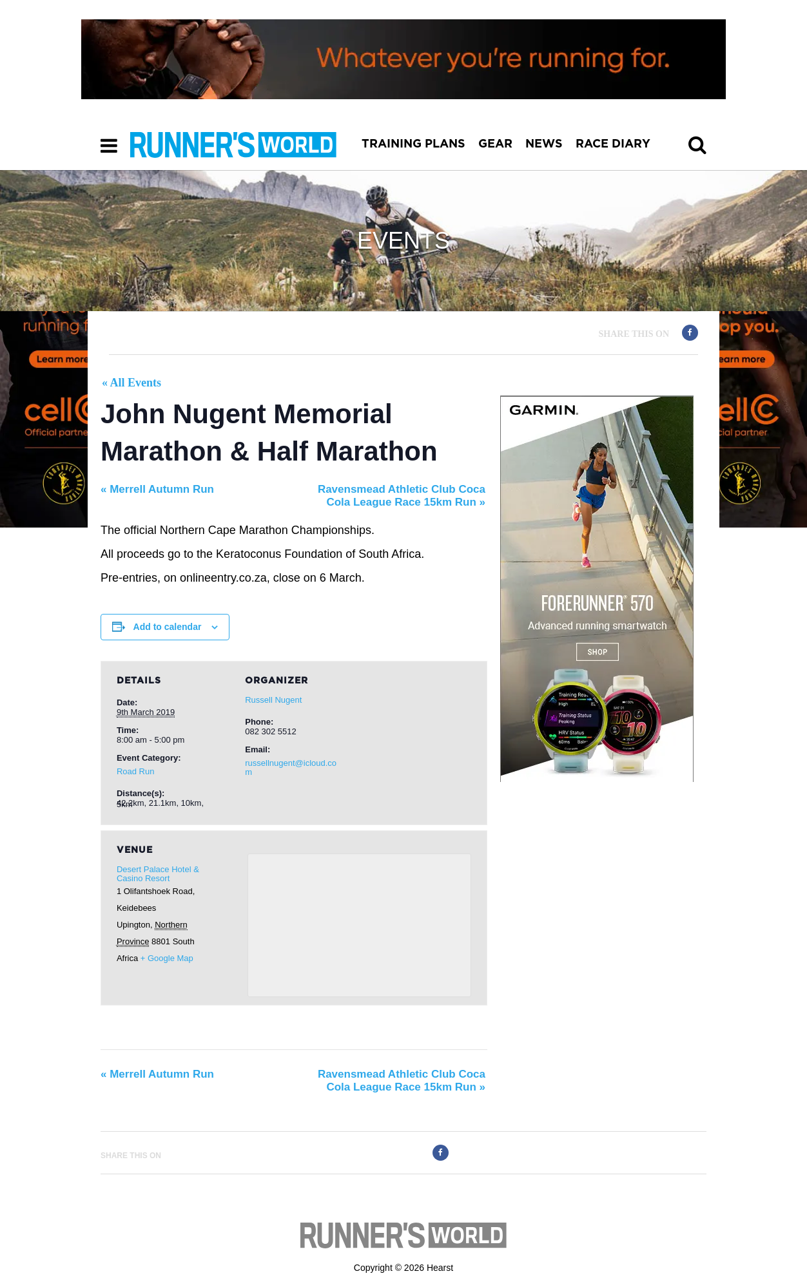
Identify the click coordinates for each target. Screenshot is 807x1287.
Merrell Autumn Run (157, 489)
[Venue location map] (359, 925)
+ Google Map (167, 958)
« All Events (131, 382)
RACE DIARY (613, 144)
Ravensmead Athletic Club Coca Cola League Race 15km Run (401, 495)
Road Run (136, 771)
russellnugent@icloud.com (290, 767)
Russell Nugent (273, 700)
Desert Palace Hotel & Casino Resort (158, 873)
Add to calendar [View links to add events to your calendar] (167, 627)
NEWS (544, 144)
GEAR (495, 144)
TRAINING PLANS (413, 144)
